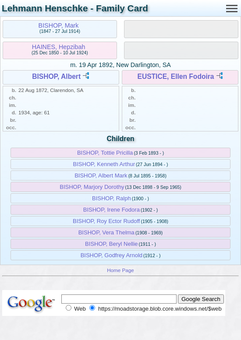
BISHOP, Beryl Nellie (111, 244)
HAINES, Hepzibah (58, 46)
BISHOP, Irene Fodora (111, 209)
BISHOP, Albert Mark (100, 175)
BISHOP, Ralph (111, 198)
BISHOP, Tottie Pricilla (105, 152)
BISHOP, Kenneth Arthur (104, 164)
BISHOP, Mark (59, 25)
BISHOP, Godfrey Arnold (111, 255)
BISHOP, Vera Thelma (106, 232)
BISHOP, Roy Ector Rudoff (106, 221)
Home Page (120, 270)
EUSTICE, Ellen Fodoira (176, 76)
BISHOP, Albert (56, 76)
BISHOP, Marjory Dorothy (92, 187)
